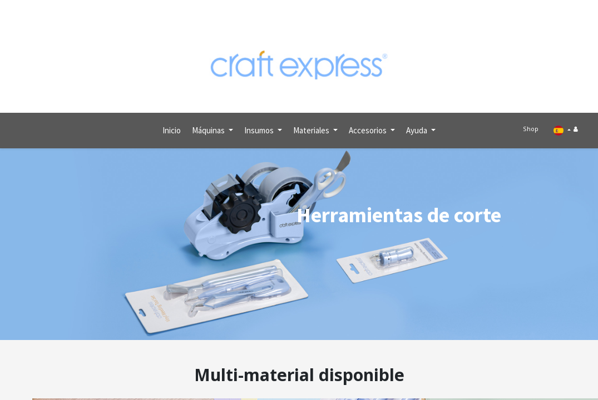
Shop (533, 125)
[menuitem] (171, 126)
